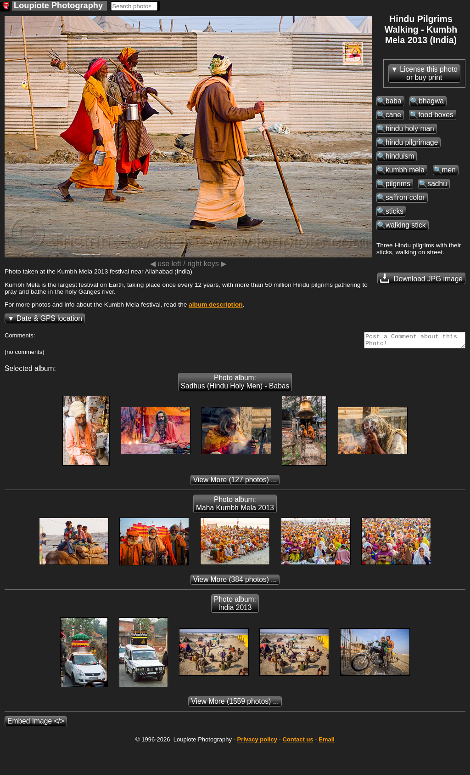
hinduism (400, 156)
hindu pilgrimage (412, 142)
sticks (394, 211)
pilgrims (398, 184)
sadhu (437, 184)
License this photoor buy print (429, 73)
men (449, 170)
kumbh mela (405, 170)
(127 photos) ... (235, 482)
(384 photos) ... (235, 582)
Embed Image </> (35, 724)
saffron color (405, 197)
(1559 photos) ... (235, 704)
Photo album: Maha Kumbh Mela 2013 (235, 506)
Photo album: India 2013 (235, 606)
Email (327, 742)
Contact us (297, 742)
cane (393, 115)
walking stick (406, 225)
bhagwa (431, 101)
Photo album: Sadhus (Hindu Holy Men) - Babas (235, 384)
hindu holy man (410, 128)
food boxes (435, 115)
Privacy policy (257, 742)
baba (394, 101)
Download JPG (421, 278)
